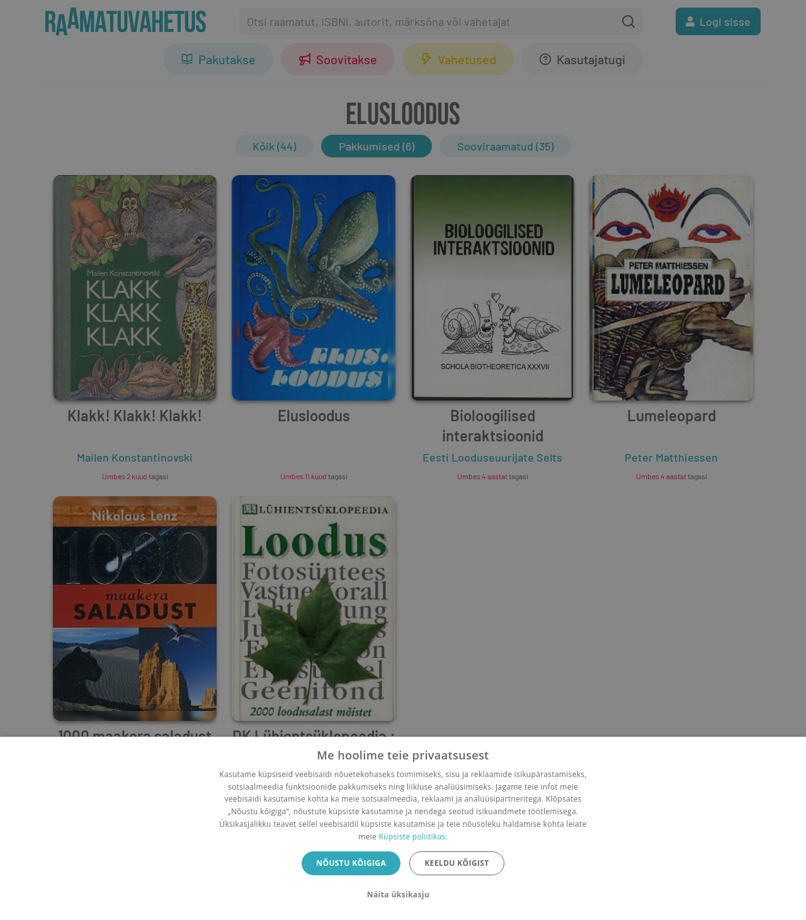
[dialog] (403, 828)
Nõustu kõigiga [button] (351, 863)
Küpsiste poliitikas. (412, 836)
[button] (403, 895)
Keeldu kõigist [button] (456, 863)
